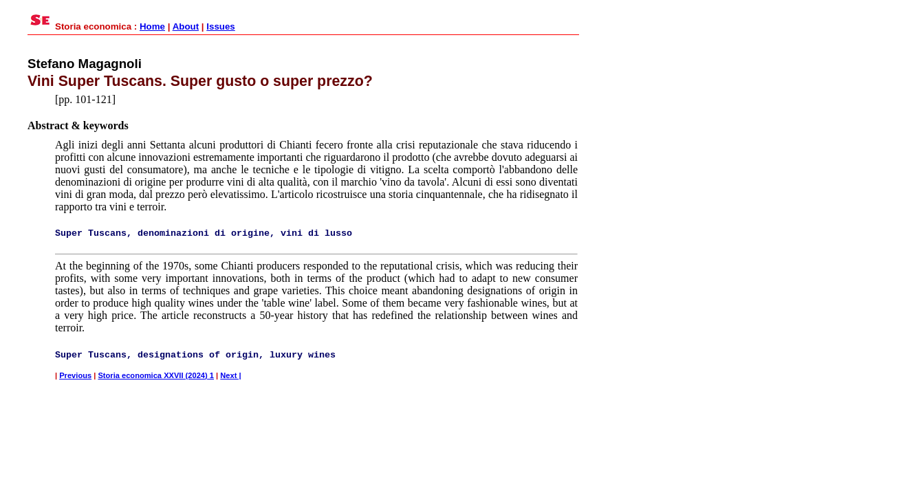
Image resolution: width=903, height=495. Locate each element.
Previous (75, 375)
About (186, 26)
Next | (230, 375)
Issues (220, 26)
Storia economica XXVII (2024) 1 (156, 375)
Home (152, 26)
